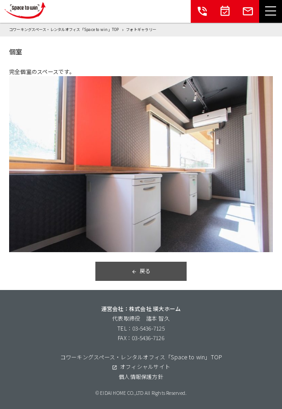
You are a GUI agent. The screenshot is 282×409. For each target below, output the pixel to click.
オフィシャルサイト (145, 366)
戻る (145, 270)
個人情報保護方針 (141, 376)
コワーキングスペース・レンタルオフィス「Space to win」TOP (141, 357)
